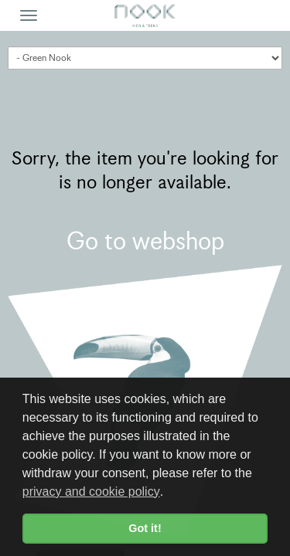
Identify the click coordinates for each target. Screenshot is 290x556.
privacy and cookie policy (91, 491)
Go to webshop (145, 240)
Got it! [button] (144, 528)
